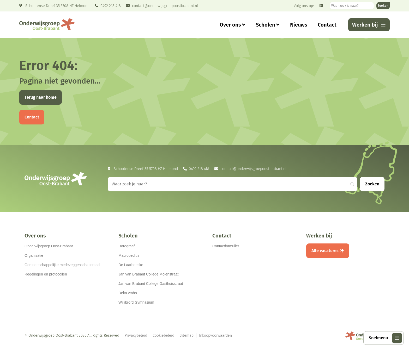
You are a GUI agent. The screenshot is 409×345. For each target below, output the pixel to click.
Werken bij (319, 236)
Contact (327, 25)
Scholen (268, 25)
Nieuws (298, 25)
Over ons (232, 25)
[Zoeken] (383, 5)
